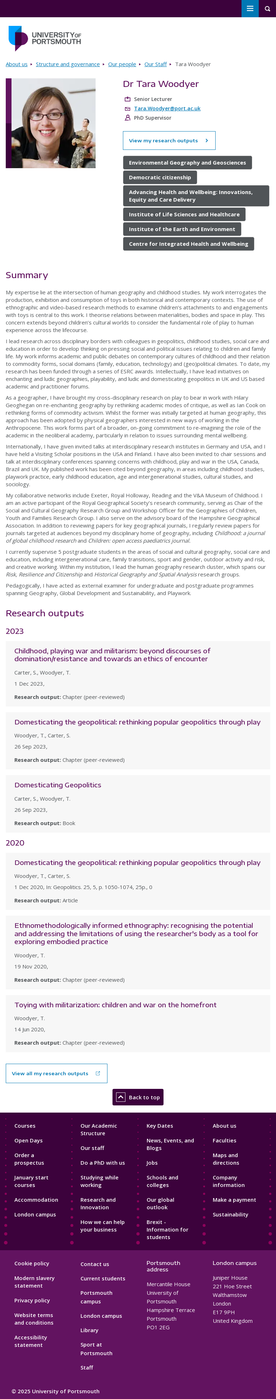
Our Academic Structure (98, 1129)
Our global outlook (160, 1203)
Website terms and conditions (34, 1318)
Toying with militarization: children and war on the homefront (115, 1004)
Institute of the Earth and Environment (182, 229)
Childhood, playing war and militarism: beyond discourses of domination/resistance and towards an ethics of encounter (112, 654)
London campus (35, 1214)
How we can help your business (102, 1225)
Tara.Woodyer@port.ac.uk (167, 108)
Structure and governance (68, 64)
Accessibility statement (30, 1341)
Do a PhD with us (102, 1162)
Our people (122, 64)
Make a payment (234, 1199)
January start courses (31, 1181)
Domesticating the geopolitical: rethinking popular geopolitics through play (137, 722)
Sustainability (230, 1214)
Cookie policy (31, 1263)
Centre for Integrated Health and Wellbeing (188, 243)
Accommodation (36, 1199)
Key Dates (160, 1125)
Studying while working (99, 1181)
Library (89, 1330)
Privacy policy (32, 1300)
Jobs (152, 1162)
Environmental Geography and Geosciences (187, 162)
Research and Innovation (98, 1203)
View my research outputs (169, 140)
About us (17, 64)
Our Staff (155, 64)
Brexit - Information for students (167, 1229)
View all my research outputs (50, 1073)
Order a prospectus (29, 1158)
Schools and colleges (162, 1181)
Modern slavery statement (34, 1281)
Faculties (224, 1140)
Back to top (138, 1097)
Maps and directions (226, 1158)
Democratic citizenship (160, 177)
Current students (102, 1278)
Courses (25, 1125)
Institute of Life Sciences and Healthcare (184, 214)
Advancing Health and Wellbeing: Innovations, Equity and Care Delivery (191, 195)
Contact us (94, 1263)
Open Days (28, 1140)
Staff (86, 1367)
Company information (229, 1181)
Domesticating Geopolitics (57, 785)
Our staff (92, 1147)
